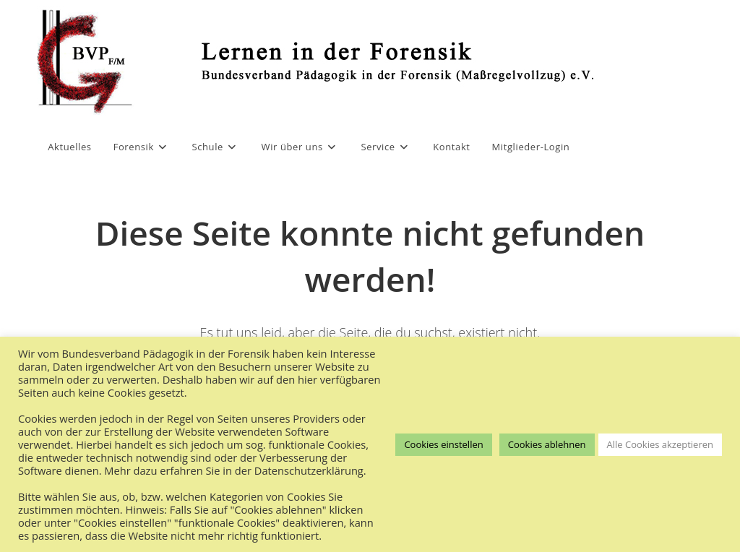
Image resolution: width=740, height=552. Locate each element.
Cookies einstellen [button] (443, 444)
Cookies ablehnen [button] (547, 444)
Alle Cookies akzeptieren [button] (660, 444)
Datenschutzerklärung (308, 470)
